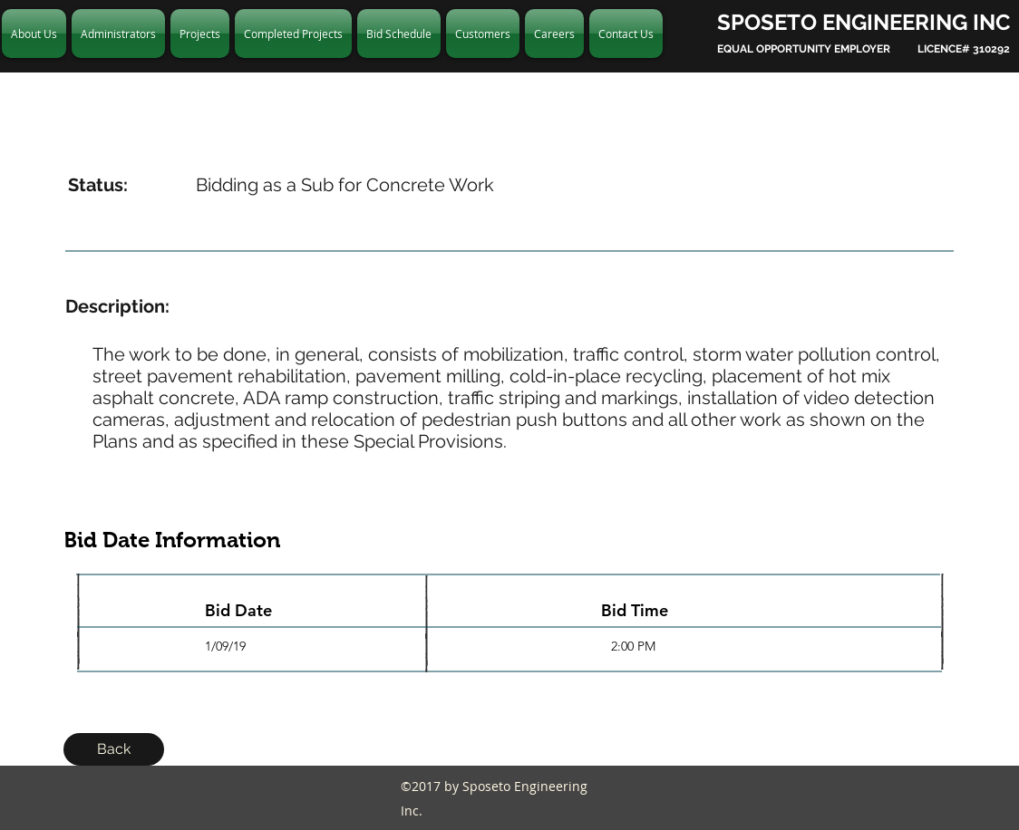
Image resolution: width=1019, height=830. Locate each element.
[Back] (113, 749)
